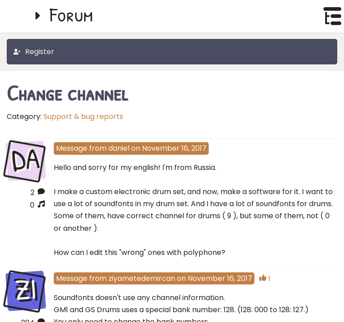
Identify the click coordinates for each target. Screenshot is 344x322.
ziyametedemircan (141, 278)
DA (25, 160)
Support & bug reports (83, 116)
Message (71, 148)
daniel (118, 148)
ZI (25, 290)
